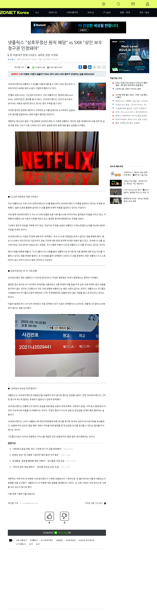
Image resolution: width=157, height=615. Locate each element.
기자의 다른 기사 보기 (95, 503)
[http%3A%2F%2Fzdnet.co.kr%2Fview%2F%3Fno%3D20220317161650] (90, 67)
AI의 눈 (91, 12)
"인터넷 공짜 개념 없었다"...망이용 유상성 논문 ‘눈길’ (35, 467)
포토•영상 (144, 12)
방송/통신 (11, 59)
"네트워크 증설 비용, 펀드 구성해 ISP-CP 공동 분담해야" (37, 449)
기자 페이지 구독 (38, 67)
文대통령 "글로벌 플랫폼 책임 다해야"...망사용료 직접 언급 (38, 461)
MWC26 (53, 12)
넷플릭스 (34, 540)
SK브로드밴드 (47, 540)
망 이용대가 (22, 540)
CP (32, 544)
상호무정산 (71, 540)
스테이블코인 (72, 12)
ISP (38, 544)
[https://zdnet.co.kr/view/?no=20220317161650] (80, 67)
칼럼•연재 (125, 12)
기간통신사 (22, 544)
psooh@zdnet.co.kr (30, 503)
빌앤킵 (60, 540)
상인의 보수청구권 (87, 540)
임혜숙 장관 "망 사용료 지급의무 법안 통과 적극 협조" (35, 455)
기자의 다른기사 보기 (54, 67)
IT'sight (107, 12)
